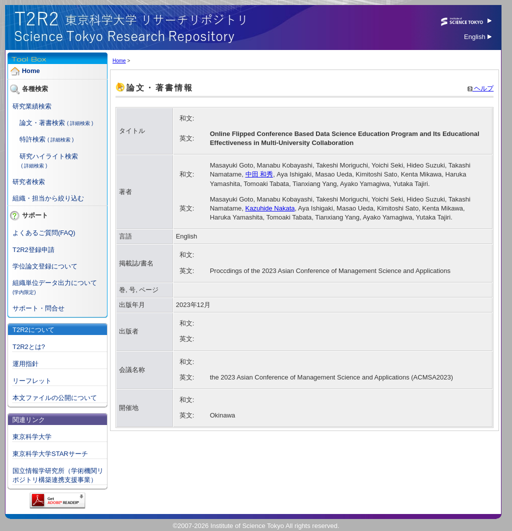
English (478, 36)
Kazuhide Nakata (270, 208)
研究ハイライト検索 (49, 156)
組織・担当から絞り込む (48, 198)
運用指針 (25, 364)
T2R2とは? (28, 346)
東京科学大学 (32, 436)
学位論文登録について (45, 266)
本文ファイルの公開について (54, 398)
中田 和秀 (260, 174)
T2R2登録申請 (33, 250)
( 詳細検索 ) (80, 123)
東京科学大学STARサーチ (50, 454)
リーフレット (32, 380)
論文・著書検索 (42, 122)
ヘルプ (481, 88)
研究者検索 (28, 182)
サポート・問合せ (38, 308)
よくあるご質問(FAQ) (44, 232)
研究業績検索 (32, 106)
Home (31, 70)
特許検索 (33, 139)
